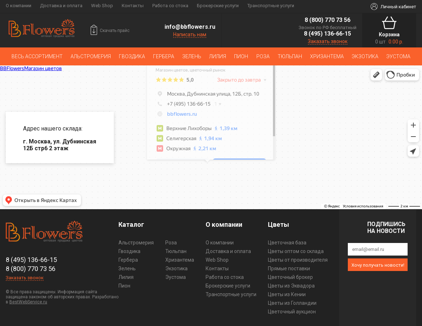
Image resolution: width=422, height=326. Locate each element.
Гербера (163, 56)
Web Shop (102, 5)
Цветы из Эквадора (291, 286)
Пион (241, 56)
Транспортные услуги (270, 5)
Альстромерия (91, 56)
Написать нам (189, 34)
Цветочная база (287, 242)
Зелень (191, 56)
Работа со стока (170, 5)
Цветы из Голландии (292, 303)
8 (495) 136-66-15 (327, 33)
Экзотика (365, 56)
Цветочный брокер (290, 277)
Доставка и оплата (61, 5)
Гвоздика (132, 56)
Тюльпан (290, 56)
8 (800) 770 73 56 (327, 20)
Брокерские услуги (218, 5)
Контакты (133, 5)
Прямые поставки (289, 268)
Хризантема (327, 56)
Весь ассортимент (37, 56)
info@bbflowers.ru (190, 26)
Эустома (398, 56)
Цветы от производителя (298, 260)
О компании (18, 5)
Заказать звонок (327, 41)
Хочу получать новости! (377, 265)
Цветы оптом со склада (296, 251)
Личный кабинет (398, 6)
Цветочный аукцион (292, 311)
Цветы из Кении (287, 294)
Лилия (217, 56)
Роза (263, 56)
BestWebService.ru (28, 301)
